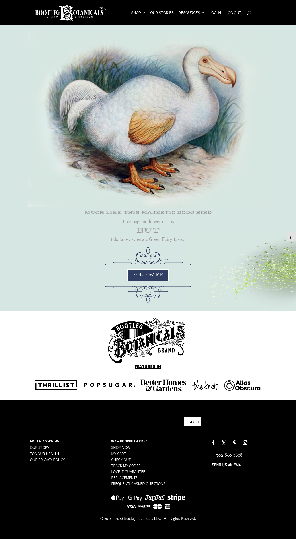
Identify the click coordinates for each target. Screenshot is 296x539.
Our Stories (162, 13)
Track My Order (126, 465)
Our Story (39, 447)
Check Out (121, 459)
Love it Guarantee (128, 471)
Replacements (124, 477)
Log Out (233, 13)
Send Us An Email (227, 465)
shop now (120, 447)
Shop (136, 13)
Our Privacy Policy (47, 459)
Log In (215, 13)
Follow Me (148, 274)
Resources (189, 13)
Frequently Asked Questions (138, 483)
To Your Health (44, 453)
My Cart (118, 453)
